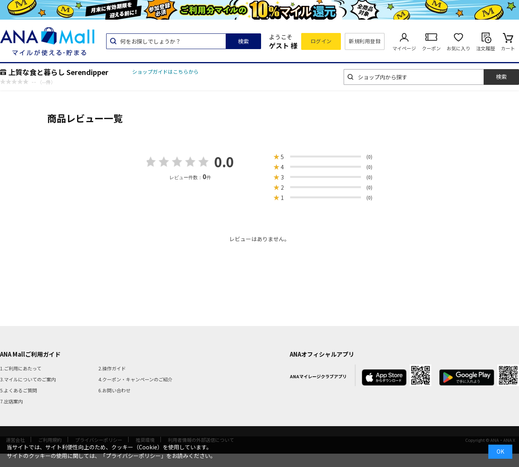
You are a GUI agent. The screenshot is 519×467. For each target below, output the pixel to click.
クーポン (431, 48)
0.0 (224, 161)
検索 (243, 41)
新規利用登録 (365, 41)
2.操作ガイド (112, 368)
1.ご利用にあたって (20, 368)
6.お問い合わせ (114, 390)
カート (508, 48)
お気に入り (458, 48)
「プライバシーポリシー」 (133, 456)
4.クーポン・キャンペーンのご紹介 (135, 379)
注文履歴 (485, 48)
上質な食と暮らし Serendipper (58, 72)
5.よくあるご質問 (18, 390)
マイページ (404, 48)
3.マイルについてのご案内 (28, 379)
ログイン (321, 41)
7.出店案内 (11, 401)
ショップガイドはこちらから (165, 71)
